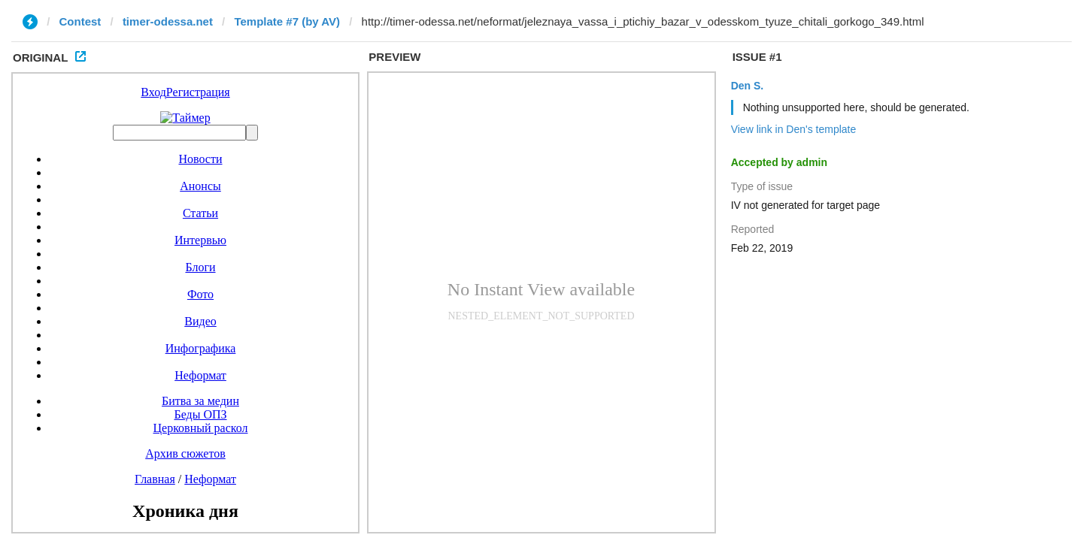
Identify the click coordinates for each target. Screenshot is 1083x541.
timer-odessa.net (168, 21)
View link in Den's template (794, 129)
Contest (80, 21)
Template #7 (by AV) (287, 21)
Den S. (747, 86)
